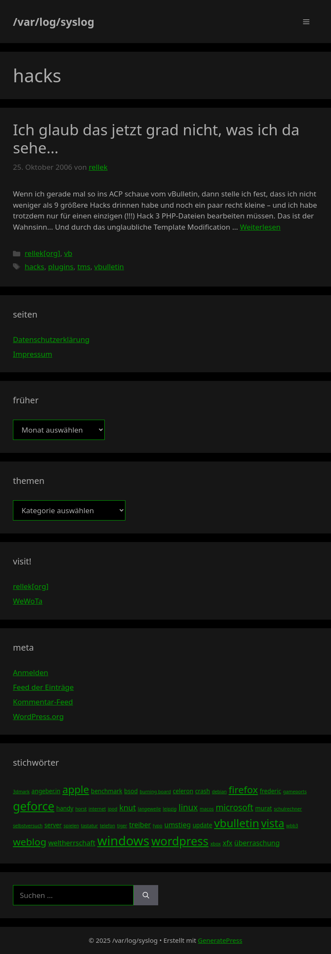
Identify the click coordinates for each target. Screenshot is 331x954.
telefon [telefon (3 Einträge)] (107, 826)
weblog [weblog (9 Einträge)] (29, 841)
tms (83, 266)
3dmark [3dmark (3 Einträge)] (21, 792)
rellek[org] (42, 253)
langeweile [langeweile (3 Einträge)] (149, 809)
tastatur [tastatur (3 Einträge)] (89, 826)
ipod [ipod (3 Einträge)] (112, 809)
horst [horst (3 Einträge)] (81, 809)
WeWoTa (27, 601)
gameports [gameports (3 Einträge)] (295, 792)
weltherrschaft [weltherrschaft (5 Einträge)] (71, 843)
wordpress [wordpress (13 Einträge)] (180, 841)
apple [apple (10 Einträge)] (75, 789)
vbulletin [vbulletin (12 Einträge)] (236, 823)
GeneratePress (220, 940)
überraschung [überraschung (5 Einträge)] (257, 843)
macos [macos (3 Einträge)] (207, 809)
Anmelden (30, 672)
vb (68, 253)
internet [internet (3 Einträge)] (97, 809)
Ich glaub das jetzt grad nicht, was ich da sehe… (156, 138)
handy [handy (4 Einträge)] (65, 808)
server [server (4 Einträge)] (53, 825)
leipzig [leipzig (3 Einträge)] (170, 809)
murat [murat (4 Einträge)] (263, 808)
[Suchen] (146, 895)
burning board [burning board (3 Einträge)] (155, 792)
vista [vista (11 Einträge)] (272, 823)
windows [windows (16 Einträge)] (123, 840)
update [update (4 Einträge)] (202, 825)
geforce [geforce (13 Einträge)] (33, 806)
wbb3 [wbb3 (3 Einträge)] (292, 826)
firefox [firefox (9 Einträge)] (243, 789)
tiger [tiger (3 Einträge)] (122, 826)
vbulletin (109, 266)
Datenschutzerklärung (51, 339)
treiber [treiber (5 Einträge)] (140, 824)
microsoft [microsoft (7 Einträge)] (234, 807)
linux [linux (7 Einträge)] (188, 807)
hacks (34, 266)
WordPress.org (38, 716)
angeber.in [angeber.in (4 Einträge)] (45, 791)
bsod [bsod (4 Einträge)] (131, 791)
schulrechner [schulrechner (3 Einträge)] (288, 809)
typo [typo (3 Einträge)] (157, 826)
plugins (61, 266)
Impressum (32, 354)
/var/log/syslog (53, 21)
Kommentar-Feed (43, 702)
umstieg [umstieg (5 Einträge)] (177, 824)
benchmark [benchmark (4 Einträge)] (106, 791)
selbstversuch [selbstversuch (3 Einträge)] (28, 826)
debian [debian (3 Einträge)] (219, 792)
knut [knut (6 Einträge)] (127, 807)
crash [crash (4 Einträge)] (202, 791)
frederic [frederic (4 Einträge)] (270, 791)
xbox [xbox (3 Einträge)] (215, 844)
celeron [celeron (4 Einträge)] (183, 791)
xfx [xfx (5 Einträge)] (227, 843)
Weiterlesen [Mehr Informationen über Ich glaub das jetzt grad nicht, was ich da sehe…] (260, 227)
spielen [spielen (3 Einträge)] (71, 826)
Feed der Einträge (43, 687)
